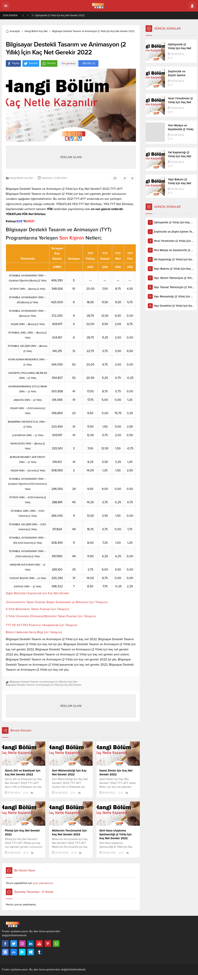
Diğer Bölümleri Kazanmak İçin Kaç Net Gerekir (37, 593)
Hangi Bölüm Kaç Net (36, 31)
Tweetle (31, 63)
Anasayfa (13, 31)
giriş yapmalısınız (43, 883)
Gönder (49, 63)
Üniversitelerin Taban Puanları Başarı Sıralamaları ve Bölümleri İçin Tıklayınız (57, 602)
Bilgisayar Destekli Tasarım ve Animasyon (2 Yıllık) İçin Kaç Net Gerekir (43, 684)
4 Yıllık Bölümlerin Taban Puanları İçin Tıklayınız (37, 609)
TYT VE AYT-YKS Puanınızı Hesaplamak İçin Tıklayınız (42, 625)
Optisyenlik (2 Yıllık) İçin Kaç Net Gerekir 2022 (60, 15)
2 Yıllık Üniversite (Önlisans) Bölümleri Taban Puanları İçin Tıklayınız (51, 616)
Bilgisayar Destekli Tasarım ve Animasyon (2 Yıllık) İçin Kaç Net (43, 681)
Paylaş (13, 63)
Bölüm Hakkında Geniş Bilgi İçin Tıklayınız (34, 632)
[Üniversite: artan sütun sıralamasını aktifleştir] (27, 253)
